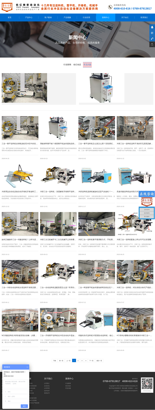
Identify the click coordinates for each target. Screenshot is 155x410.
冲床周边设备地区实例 (29, 398)
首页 (9, 17)
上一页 (68, 361)
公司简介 (47, 383)
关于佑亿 (125, 17)
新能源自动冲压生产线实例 (31, 403)
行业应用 (86, 17)
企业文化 (47, 386)
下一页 (91, 361)
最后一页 (99, 361)
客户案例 (48, 17)
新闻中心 (105, 17)
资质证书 (47, 393)
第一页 (61, 361)
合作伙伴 (47, 391)
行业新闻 (67, 64)
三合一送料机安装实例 (29, 386)
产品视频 (67, 17)
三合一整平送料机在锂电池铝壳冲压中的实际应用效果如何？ (69, 78)
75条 (54, 361)
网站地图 (124, 388)
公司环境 (47, 388)
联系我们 (144, 17)
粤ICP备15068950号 (115, 388)
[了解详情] (45, 98)
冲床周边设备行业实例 (29, 400)
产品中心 (28, 17)
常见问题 (88, 64)
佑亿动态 (77, 64)
